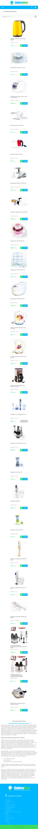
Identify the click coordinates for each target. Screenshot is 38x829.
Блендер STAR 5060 (15, 501)
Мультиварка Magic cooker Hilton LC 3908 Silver (18, 97)
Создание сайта (19, 827)
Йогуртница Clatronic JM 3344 (17, 67)
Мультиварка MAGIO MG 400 (17, 299)
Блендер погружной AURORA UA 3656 (18, 559)
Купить (25, 45)
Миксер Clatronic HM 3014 (16, 125)
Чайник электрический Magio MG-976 (17, 39)
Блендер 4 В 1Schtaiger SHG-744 (18, 443)
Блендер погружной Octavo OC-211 (18, 588)
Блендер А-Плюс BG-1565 (16, 530)
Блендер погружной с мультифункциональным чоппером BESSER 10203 (16, 675)
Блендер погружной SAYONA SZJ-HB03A (18, 617)
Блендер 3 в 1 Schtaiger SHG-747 (18, 414)
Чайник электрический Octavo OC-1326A (18, 328)
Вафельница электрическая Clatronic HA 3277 (17, 704)
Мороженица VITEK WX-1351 (17, 241)
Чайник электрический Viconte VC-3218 (18, 357)
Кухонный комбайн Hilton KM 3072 (19, 212)
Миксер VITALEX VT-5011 (16, 154)
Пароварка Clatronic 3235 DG (17, 270)
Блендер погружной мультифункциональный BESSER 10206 (18, 646)
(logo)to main (19, 3)
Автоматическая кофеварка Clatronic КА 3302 (17, 386)
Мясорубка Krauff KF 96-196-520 (18, 183)
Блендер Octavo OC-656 (16, 472)
